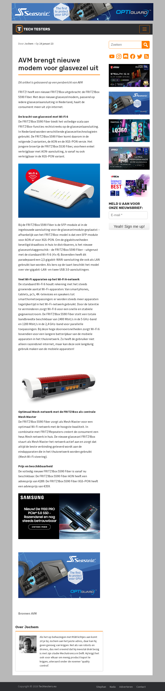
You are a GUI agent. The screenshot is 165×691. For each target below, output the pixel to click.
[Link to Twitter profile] (140, 56)
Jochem (28, 43)
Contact (141, 686)
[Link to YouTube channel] (112, 56)
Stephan (101, 686)
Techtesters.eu (47, 686)
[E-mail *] (128, 215)
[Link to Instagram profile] (119, 56)
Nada (113, 686)
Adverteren (126, 686)
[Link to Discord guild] (126, 56)
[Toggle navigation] (144, 29)
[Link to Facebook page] (133, 56)
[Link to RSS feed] (146, 56)
